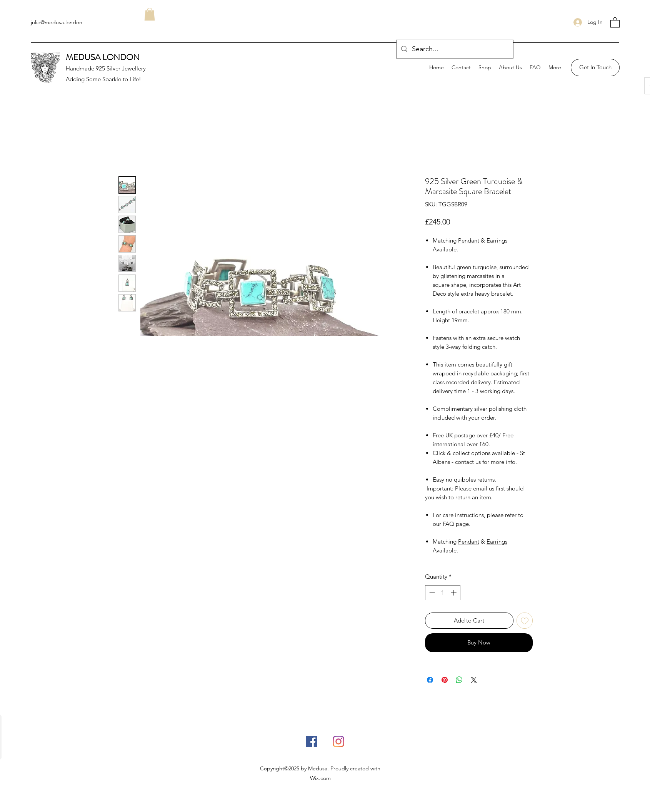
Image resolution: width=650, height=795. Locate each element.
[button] (615, 22)
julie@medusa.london (56, 22)
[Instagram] (338, 741)
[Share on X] (473, 680)
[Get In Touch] (595, 67)
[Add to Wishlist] (525, 621)
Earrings (497, 240)
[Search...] (454, 49)
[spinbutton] (443, 593)
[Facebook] (311, 741)
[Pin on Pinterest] (444, 680)
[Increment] (454, 593)
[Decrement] (431, 593)
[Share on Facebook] (430, 680)
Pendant (468, 240)
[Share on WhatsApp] (459, 680)
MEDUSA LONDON (103, 57)
